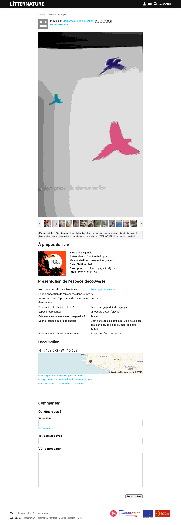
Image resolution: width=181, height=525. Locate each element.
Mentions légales (67, 518)
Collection (51, 14)
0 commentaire (59, 24)
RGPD (79, 518)
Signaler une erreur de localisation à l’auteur (66, 379)
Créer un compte (40, 513)
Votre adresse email (50, 435)
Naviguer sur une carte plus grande (61, 375)
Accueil (41, 14)
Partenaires (42, 518)
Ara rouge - (103, 289)
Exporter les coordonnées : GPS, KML (62, 383)
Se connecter (46, 428)
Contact (53, 518)
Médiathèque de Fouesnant (78, 20)
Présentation (29, 518)
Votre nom (44, 418)
